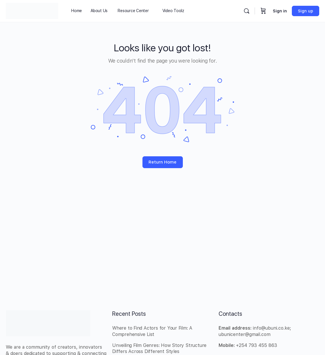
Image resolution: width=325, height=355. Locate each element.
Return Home (162, 162)
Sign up (305, 11)
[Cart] (263, 11)
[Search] (246, 10)
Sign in (280, 11)
